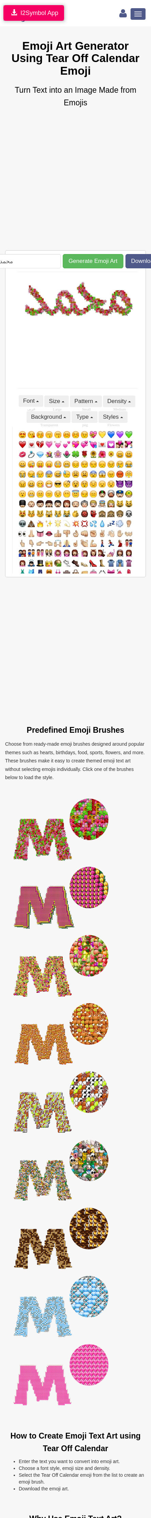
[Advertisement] (64, 179)
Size (56, 401)
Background (48, 417)
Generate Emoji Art (93, 261)
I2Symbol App (33, 12)
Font (31, 401)
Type (84, 417)
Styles (113, 417)
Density (119, 401)
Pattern (85, 401)
